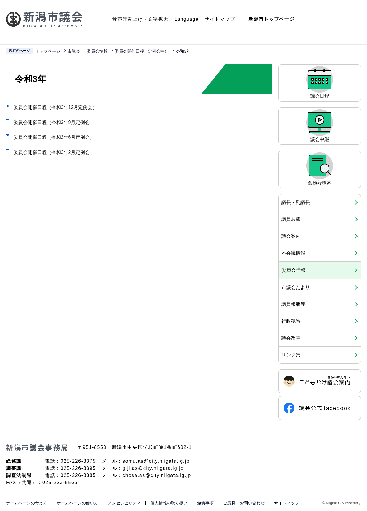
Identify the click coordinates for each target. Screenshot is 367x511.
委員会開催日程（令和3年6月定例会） (53, 137)
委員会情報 (97, 51)
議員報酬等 (293, 304)
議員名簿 (290, 219)
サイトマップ (220, 19)
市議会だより (295, 287)
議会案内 (290, 236)
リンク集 (290, 354)
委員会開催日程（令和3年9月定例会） (53, 122)
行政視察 (290, 321)
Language (186, 19)
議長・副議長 (295, 202)
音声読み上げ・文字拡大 (140, 19)
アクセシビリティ (124, 503)
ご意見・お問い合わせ (244, 503)
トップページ (48, 51)
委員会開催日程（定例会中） (142, 51)
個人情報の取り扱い (169, 503)
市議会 (73, 51)
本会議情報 (293, 253)
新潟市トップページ (271, 19)
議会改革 (290, 337)
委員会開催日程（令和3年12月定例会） (55, 107)
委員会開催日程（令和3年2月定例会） (53, 152)
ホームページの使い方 (77, 503)
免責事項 (205, 503)
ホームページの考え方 (26, 503)
